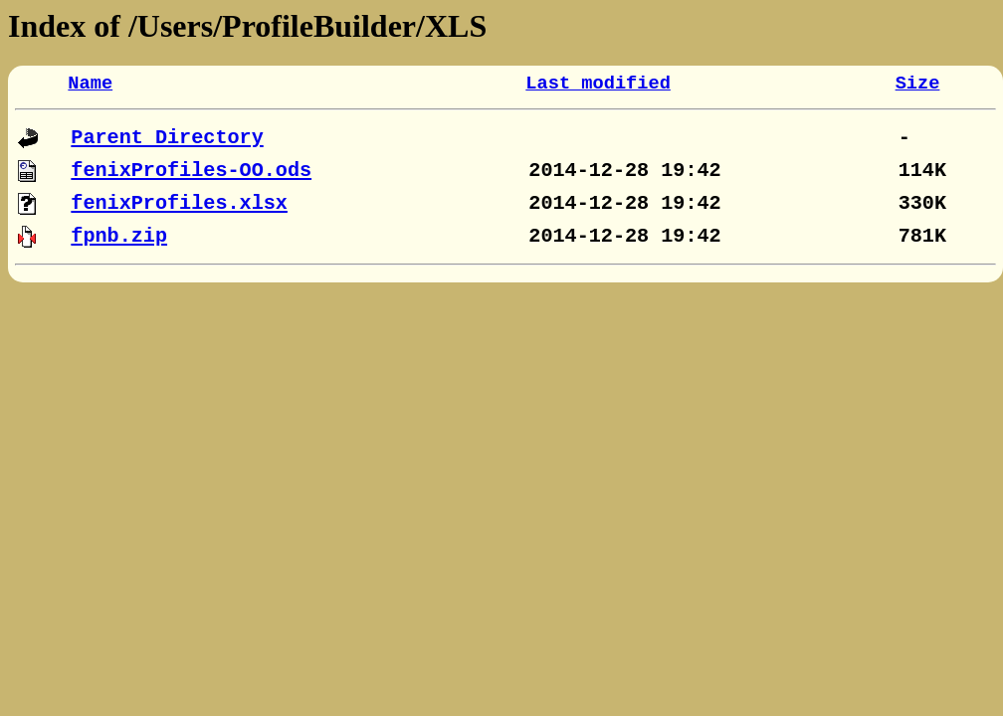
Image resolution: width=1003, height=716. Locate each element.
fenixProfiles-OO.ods (191, 170)
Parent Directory (167, 137)
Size (918, 83)
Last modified (598, 83)
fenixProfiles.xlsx (179, 203)
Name (90, 83)
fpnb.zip (119, 236)
